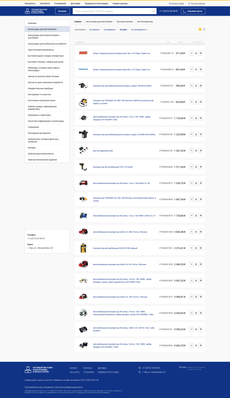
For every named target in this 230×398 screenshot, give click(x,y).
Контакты (45, 3)
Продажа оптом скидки (96, 3)
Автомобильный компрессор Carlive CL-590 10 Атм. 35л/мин (120, 232)
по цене (123, 29)
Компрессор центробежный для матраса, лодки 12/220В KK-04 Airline (124, 134)
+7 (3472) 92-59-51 (169, 11)
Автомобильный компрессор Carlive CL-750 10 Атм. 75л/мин (120, 296)
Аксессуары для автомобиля (99, 21)
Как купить (30, 3)
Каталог (62, 11)
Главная (77, 21)
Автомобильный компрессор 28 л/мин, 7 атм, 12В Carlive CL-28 (121, 183)
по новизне (94, 29)
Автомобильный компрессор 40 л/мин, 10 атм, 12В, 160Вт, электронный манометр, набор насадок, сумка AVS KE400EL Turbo (123, 313)
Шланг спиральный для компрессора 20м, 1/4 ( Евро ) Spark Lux (121, 69)
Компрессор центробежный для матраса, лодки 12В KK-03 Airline (122, 85)
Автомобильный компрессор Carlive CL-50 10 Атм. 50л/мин (119, 264)
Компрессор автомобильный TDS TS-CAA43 (113, 167)
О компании (60, 3)
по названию (109, 29)
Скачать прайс (177, 4)
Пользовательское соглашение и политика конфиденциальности (54, 387)
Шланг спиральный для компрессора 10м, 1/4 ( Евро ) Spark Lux (121, 53)
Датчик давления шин (103, 150)
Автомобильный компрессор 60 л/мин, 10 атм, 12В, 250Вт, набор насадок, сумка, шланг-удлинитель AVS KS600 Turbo (122, 280)
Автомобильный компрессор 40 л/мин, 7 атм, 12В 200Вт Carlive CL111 (124, 215)
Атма (190, 369)
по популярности (138, 29)
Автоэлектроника (125, 21)
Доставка (75, 3)
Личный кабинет (198, 4)
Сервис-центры (120, 3)
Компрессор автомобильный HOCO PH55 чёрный (115, 248)
